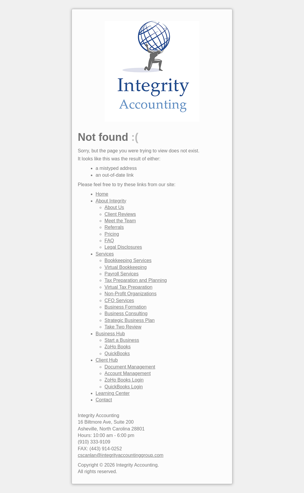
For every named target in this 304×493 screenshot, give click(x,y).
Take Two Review (122, 326)
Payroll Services (121, 273)
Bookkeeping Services (127, 260)
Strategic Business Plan (129, 320)
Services (105, 253)
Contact (104, 399)
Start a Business (121, 340)
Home (102, 194)
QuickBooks (117, 353)
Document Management (129, 366)
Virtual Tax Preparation (128, 287)
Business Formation (125, 306)
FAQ (109, 240)
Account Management (127, 373)
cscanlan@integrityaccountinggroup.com (120, 455)
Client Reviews (120, 214)
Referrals (114, 227)
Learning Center (113, 393)
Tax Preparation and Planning (135, 280)
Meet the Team (120, 220)
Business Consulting (126, 313)
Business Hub (110, 333)
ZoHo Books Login (124, 379)
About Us (114, 207)
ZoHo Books (117, 346)
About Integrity (111, 200)
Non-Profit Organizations (130, 293)
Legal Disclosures (123, 247)
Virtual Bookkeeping (125, 267)
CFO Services (119, 300)
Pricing (111, 234)
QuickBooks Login (123, 386)
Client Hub (107, 360)
